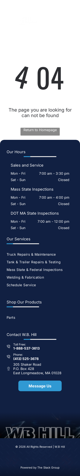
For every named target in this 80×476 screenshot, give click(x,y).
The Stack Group (48, 467)
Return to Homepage (40, 130)
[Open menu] (72, 19)
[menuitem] (40, 254)
